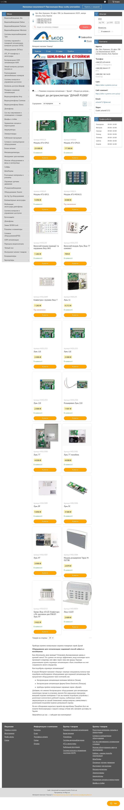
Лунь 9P (37, 506)
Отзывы (59, 51)
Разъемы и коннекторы (13, 229)
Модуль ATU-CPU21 (72, 143)
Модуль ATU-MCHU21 (73, 194)
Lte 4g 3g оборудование (14, 196)
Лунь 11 (67, 300)
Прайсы (71, 51)
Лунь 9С (67, 506)
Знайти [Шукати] (85, 27)
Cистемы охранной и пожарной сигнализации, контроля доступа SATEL (14, 43)
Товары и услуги (10, 730)
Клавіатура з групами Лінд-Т (46, 300)
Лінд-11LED (69, 612)
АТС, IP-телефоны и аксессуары (12, 54)
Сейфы (7, 167)
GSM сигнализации (11, 240)
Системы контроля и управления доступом (13, 80)
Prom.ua (74, 790)
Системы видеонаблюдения (73, 740)
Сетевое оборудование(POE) (12, 234)
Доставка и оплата (41, 737)
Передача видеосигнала (14, 244)
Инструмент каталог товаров (15, 252)
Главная (38, 51)
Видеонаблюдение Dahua (14, 22)
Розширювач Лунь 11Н (73, 403)
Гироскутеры (9, 260)
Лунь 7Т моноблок (71, 454)
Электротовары (10, 134)
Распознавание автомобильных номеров (14, 74)
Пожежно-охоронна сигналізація (51, 91)
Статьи (6, 740)
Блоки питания (9, 148)
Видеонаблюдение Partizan (15, 26)
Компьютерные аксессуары (14, 200)
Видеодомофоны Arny (13, 96)
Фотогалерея (9, 733)
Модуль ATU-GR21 (41, 194)
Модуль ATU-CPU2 (41, 143)
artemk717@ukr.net (103, 102)
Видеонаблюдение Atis (13, 18)
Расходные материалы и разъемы (14, 176)
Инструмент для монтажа (14, 156)
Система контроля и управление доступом (13, 212)
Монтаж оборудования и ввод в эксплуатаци (14, 161)
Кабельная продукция (13, 138)
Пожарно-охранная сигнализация (11, 91)
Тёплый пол (8, 248)
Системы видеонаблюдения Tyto (15, 35)
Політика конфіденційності (82, 795)
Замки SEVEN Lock (11, 225)
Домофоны (8, 108)
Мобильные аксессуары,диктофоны (13, 205)
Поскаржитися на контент (62, 795)
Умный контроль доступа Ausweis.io (14, 67)
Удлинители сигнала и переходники (12, 124)
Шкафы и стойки (10, 119)
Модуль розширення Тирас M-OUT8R (76, 559)
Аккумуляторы (9, 130)
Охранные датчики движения (11, 182)
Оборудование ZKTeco (13, 49)
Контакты (37, 730)
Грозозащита (9, 217)
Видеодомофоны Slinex (13, 104)
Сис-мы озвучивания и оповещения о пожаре (13, 114)
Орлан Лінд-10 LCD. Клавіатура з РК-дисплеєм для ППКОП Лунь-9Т (46, 614)
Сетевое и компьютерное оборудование (14, 143)
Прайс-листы (9, 737)
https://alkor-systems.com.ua (106, 85)
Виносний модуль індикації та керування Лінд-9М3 (46, 247)
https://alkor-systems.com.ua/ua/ (108, 94)
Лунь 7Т (37, 454)
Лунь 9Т (37, 558)
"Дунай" (69, 91)
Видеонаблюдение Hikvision (15, 30)
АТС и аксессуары (69, 744)
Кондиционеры (10, 256)
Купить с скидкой (92, 6)
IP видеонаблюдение (12, 188)
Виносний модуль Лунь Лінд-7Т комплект (77, 247)
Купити (45, 158)
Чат (113, 803)
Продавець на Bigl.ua (62, 792)
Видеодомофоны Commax (14, 100)
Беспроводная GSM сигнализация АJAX (12, 61)
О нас (48, 51)
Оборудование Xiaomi (13, 192)
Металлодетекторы (11, 152)
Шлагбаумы (8, 171)
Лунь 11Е (37, 351)
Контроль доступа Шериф (14, 86)
